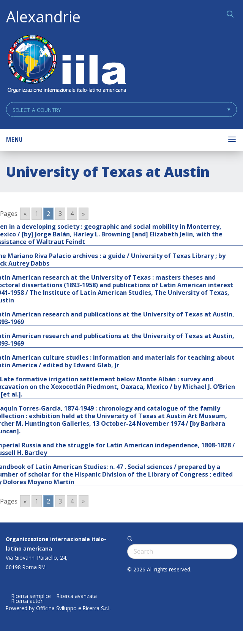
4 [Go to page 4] (72, 213)
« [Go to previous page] (25, 213)
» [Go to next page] (83, 213)
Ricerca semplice (31, 596)
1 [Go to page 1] (36, 213)
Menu (14, 139)
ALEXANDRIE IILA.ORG (66, 64)
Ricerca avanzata (77, 596)
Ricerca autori (27, 601)
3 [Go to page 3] (60, 213)
